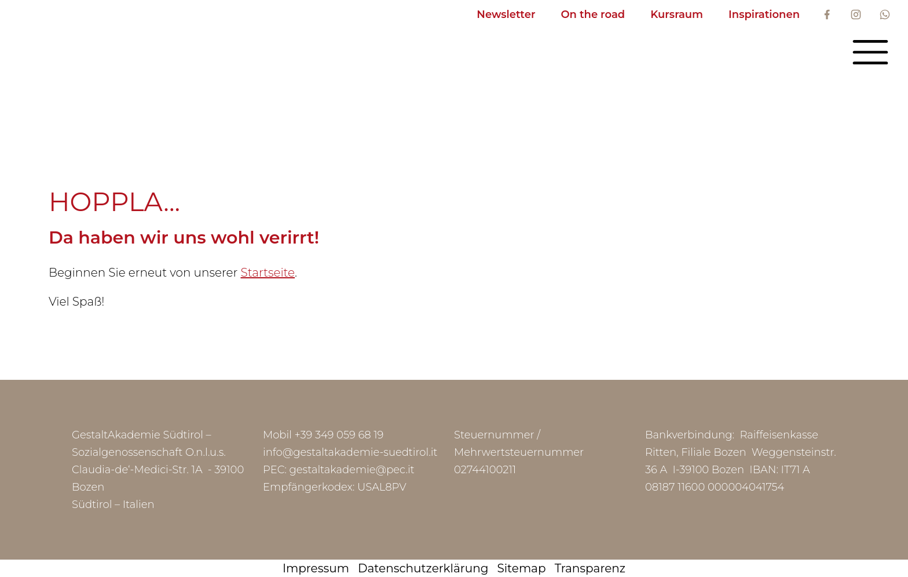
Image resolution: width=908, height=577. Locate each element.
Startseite (267, 273)
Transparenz (590, 568)
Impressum (316, 568)
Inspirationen (764, 14)
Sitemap (521, 568)
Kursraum (676, 14)
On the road (593, 14)
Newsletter (506, 14)
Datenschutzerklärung (423, 568)
